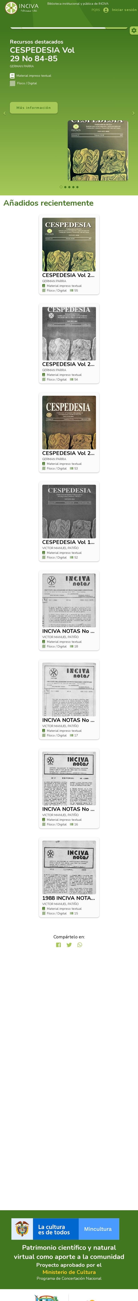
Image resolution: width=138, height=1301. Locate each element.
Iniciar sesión (124, 9)
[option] (69, 73)
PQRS (96, 10)
